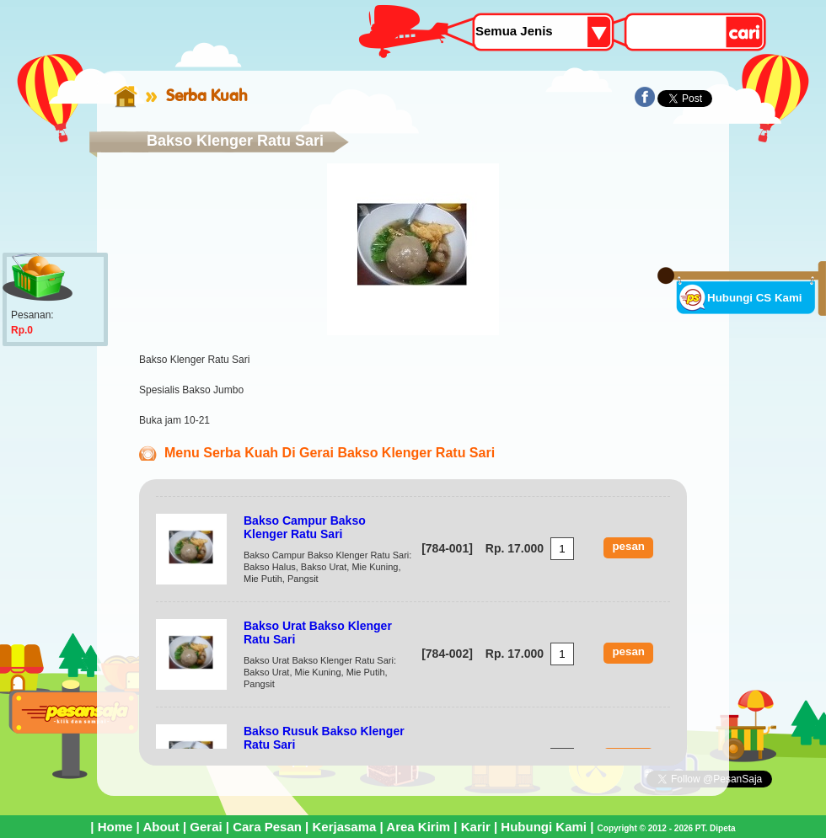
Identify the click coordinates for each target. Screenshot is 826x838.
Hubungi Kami (544, 826)
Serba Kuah (207, 95)
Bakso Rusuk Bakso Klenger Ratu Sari (324, 737)
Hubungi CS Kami (754, 297)
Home (115, 826)
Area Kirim (418, 826)
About (160, 826)
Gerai (206, 826)
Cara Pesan (267, 826)
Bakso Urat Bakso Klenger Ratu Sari (318, 632)
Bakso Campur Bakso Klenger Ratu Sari (305, 527)
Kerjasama (344, 826)
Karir (476, 826)
